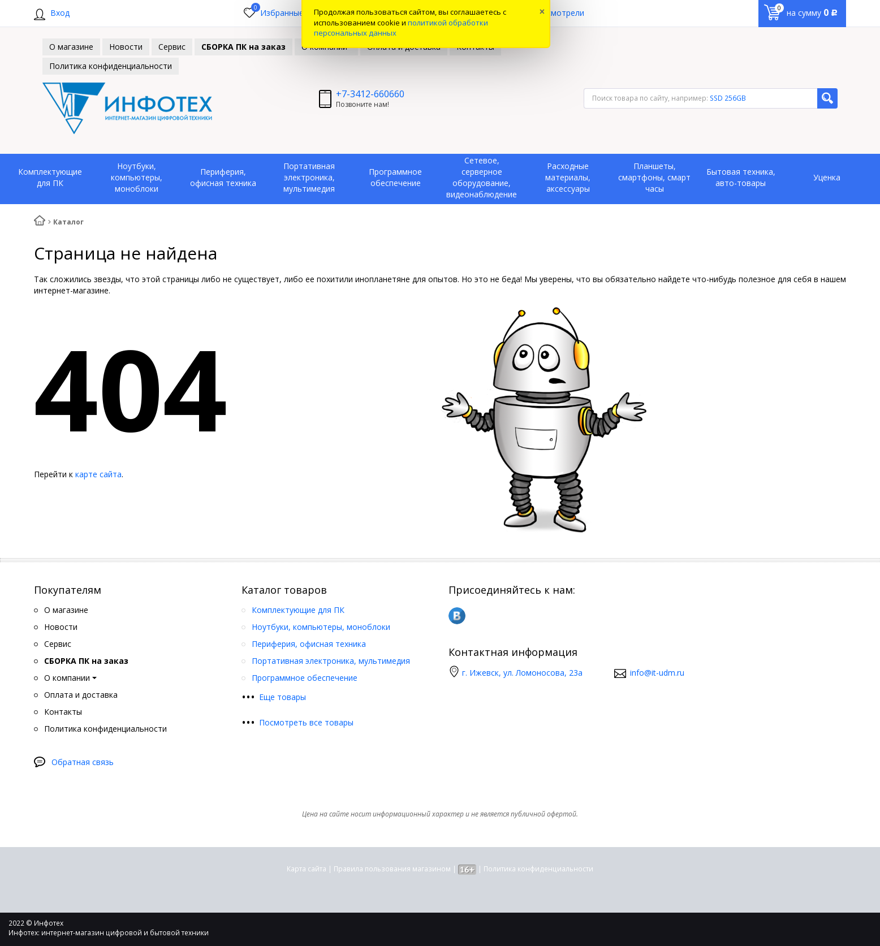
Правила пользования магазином (392, 869)
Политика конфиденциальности (538, 869)
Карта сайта (306, 869)
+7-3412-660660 (370, 94)
